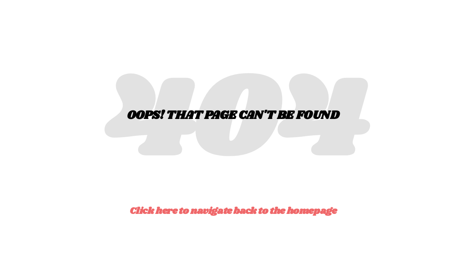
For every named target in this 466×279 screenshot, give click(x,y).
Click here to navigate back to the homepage (233, 211)
